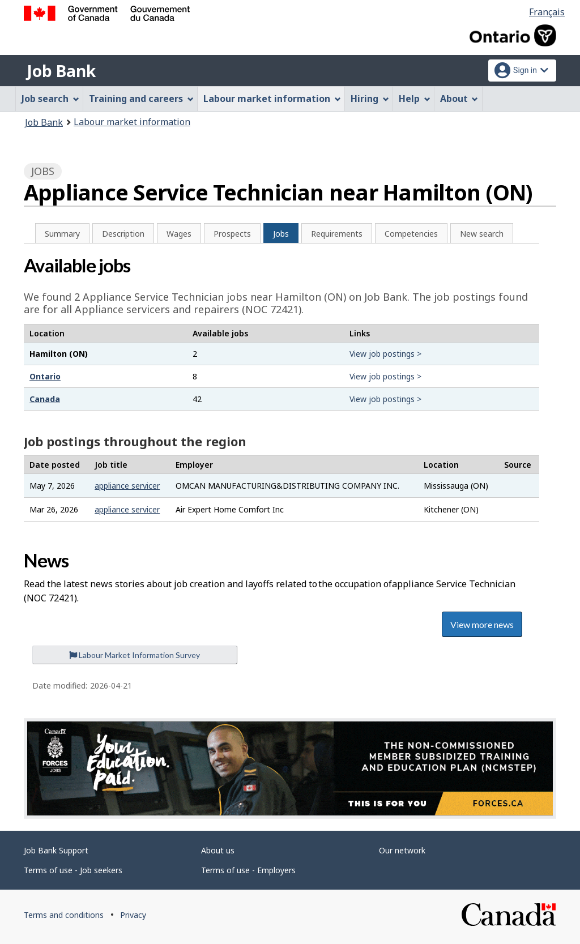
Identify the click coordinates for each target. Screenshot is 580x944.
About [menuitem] (459, 98)
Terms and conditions (64, 914)
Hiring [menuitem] (370, 98)
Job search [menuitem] (50, 98)
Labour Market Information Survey (134, 655)
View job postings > (385, 353)
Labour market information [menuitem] (272, 98)
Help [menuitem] (414, 98)
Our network (402, 850)
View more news (482, 624)
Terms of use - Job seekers (73, 870)
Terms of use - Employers (248, 870)
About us (217, 850)
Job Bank (61, 71)
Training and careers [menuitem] (141, 98)
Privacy (133, 914)
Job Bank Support (56, 850)
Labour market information (132, 122)
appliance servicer (127, 485)
